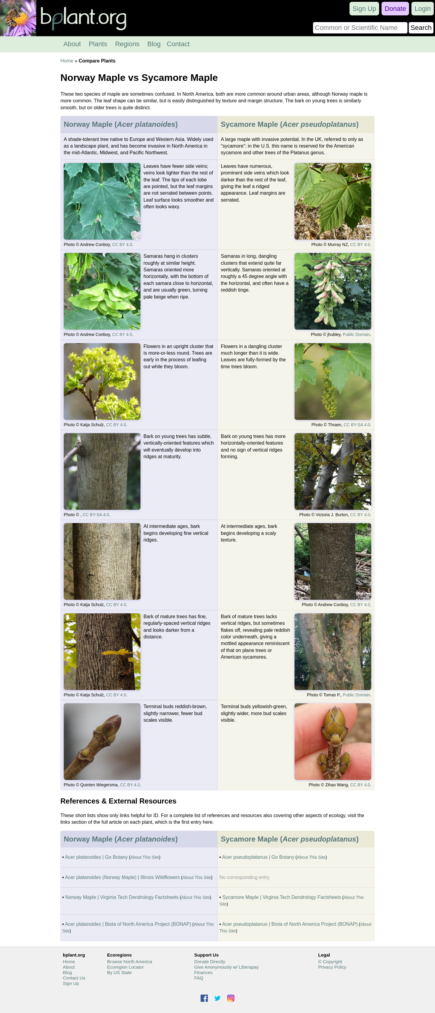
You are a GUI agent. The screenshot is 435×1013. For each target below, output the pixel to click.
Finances (203, 972)
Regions (127, 44)
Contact (178, 44)
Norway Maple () (121, 124)
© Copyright (330, 961)
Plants (98, 44)
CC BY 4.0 (122, 244)
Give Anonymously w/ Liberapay (226, 967)
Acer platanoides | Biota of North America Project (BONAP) (128, 924)
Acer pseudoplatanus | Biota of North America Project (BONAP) (290, 924)
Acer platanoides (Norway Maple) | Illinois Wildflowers (122, 877)
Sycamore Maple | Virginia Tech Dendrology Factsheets (281, 897)
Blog (154, 44)
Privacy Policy (332, 967)
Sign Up (364, 8)
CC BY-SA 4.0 (357, 424)
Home (66, 60)
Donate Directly (209, 961)
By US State (119, 972)
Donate (395, 8)
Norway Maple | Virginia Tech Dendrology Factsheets (122, 897)
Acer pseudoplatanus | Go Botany (258, 857)
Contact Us (74, 977)
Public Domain (356, 334)
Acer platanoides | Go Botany (96, 857)
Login (422, 8)
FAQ (198, 977)
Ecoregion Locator (125, 967)
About (72, 44)
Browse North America (129, 961)
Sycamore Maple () (290, 124)
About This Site (144, 857)
